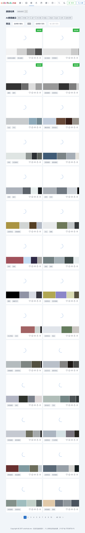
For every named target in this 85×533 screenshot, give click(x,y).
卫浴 (53, 405)
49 (57, 517)
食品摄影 (17, 475)
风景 (9, 197)
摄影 (9, 93)
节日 (14, 127)
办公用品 (10, 336)
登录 (71, 3)
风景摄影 (47, 162)
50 (60, 517)
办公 (46, 231)
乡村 (16, 405)
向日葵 (39, 18)
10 (51, 517)
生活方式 (47, 370)
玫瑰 (24, 18)
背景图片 (54, 58)
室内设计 (54, 127)
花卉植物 (54, 301)
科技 (9, 162)
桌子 (33, 18)
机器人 (45, 18)
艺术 (51, 197)
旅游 (46, 266)
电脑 (51, 231)
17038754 (69, 528)
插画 (19, 18)
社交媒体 (15, 162)
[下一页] (63, 517)
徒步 (56, 18)
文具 (16, 336)
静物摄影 (10, 475)
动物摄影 (17, 231)
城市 (14, 93)
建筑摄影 (54, 162)
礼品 (9, 127)
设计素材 (47, 58)
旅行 (14, 197)
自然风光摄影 (11, 58)
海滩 (14, 266)
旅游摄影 (47, 93)
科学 (46, 197)
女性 (61, 18)
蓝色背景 (68, 18)
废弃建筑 (17, 440)
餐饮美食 (47, 127)
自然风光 (54, 93)
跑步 (51, 18)
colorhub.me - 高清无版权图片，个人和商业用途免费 (40, 528)
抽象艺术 (15, 301)
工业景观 (54, 440)
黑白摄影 (20, 58)
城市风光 (54, 370)
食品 (53, 336)
